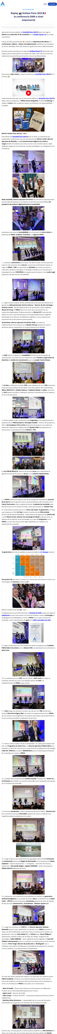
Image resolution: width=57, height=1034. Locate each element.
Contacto (52, 4)
